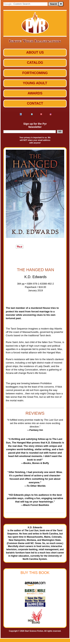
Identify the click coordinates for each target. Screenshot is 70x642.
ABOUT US (35, 52)
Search (53, 4)
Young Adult (35, 83)
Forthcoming (35, 73)
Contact (35, 103)
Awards (35, 93)
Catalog (35, 63)
